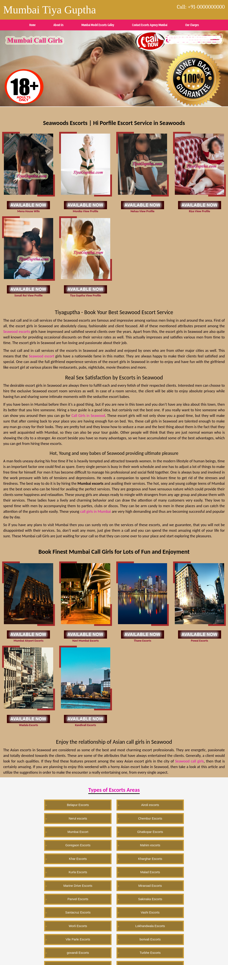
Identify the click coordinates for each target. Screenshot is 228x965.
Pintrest (13, 952)
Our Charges (192, 25)
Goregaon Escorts (73, 818)
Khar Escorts (155, 818)
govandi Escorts (114, 857)
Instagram (48, 952)
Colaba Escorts (93, 871)
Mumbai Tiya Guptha (49, 10)
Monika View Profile (85, 211)
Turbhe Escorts (155, 857)
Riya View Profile (199, 211)
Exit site (121, 934)
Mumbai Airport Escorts (28, 640)
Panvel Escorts (196, 831)
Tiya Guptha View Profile (85, 295)
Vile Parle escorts (155, 900)
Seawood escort (41, 356)
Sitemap (60, 952)
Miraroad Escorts (155, 831)
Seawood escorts (16, 331)
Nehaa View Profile (142, 211)
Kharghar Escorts (196, 818)
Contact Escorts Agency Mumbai (149, 25)
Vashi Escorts (114, 844)
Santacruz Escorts (73, 844)
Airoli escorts (73, 805)
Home (32, 25)
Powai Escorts (199, 640)
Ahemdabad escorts (93, 914)
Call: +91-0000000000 (201, 6)
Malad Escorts (73, 831)
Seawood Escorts (196, 900)
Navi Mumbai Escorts (85, 640)
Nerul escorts (113, 805)
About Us (58, 25)
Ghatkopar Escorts (31, 818)
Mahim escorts (114, 818)
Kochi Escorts (73, 900)
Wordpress (25, 952)
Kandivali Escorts (85, 725)
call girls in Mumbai (95, 511)
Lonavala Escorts (196, 857)
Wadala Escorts (28, 725)
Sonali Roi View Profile (28, 295)
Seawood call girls (189, 761)
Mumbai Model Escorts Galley (97, 25)
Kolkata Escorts (134, 914)
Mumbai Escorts (31, 900)
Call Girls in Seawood (88, 415)
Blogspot (37, 952)
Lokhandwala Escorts (196, 844)
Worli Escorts (155, 844)
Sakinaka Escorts (31, 844)
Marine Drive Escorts (114, 831)
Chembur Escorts (155, 805)
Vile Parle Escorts (31, 857)
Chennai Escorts (114, 900)
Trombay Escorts (135, 871)
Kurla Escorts (31, 831)
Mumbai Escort (196, 805)
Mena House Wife (28, 211)
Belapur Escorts (31, 805)
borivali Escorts (73, 857)
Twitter (4, 952)
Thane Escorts (142, 640)
